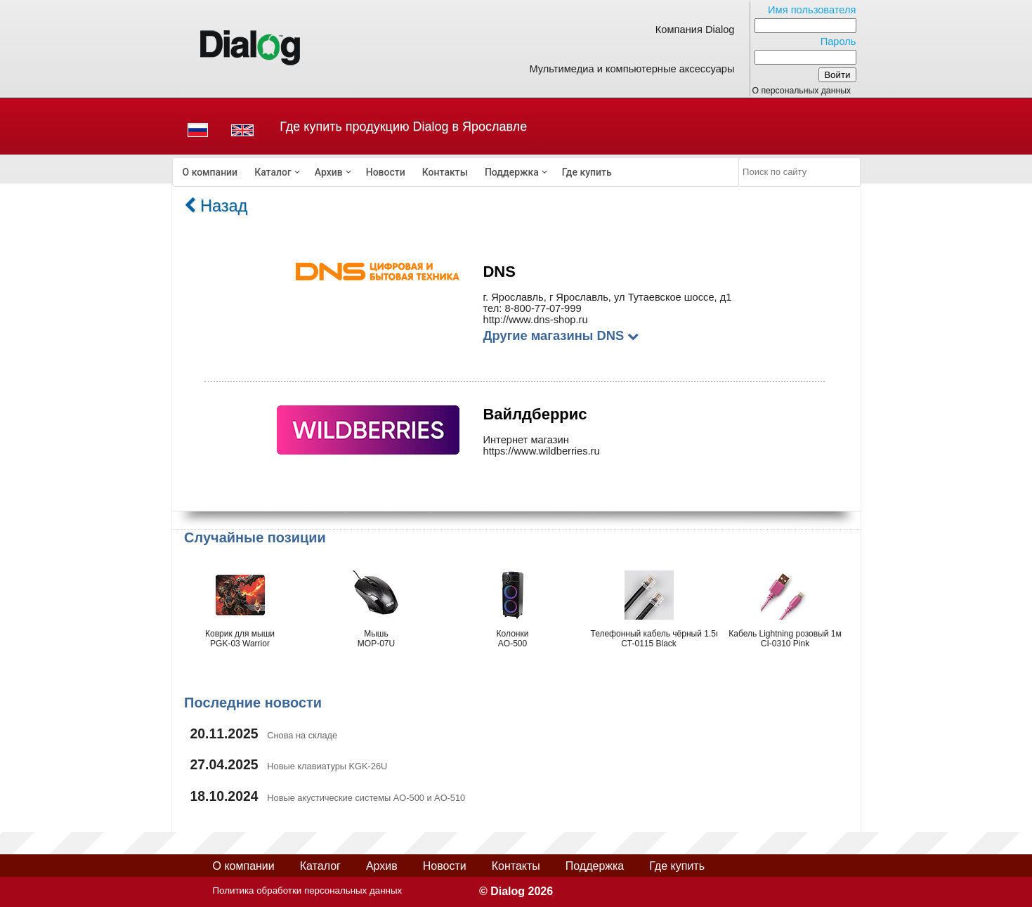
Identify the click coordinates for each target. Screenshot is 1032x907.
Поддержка (512, 172)
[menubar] (456, 172)
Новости (385, 172)
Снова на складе (302, 735)
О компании (210, 172)
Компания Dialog (695, 29)
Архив (329, 172)
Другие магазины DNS (561, 335)
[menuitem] (210, 172)
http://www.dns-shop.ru (535, 319)
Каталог (273, 172)
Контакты (445, 172)
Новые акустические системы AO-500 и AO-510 (366, 797)
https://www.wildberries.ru (541, 451)
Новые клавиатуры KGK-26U (327, 766)
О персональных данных (801, 91)
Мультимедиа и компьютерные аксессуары (631, 68)
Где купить (587, 172)
